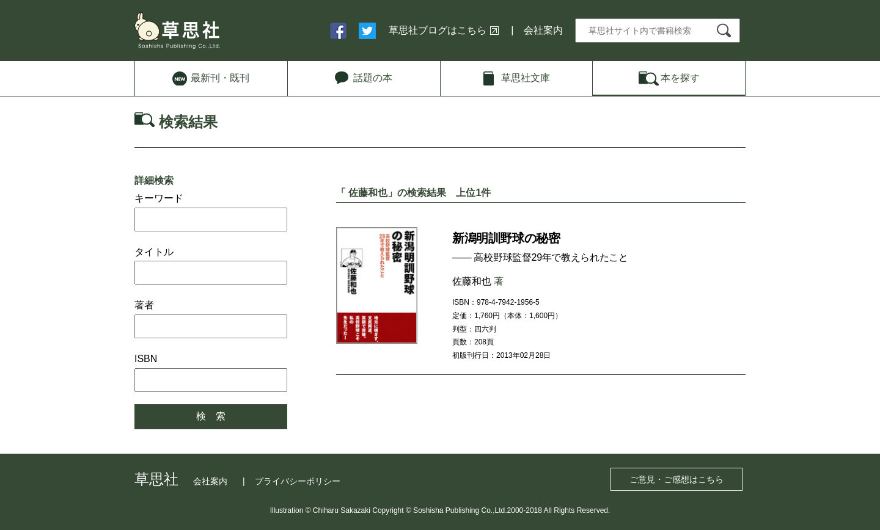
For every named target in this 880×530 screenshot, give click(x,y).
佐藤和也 (471, 281)
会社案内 (543, 30)
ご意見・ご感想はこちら (676, 479)
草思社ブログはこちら (437, 30)
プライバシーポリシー (297, 481)
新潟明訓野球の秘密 (506, 238)
